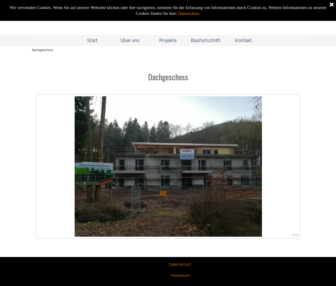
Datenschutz (188, 13)
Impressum (181, 275)
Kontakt (243, 40)
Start (92, 40)
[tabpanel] (168, 71)
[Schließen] (332, 4)
